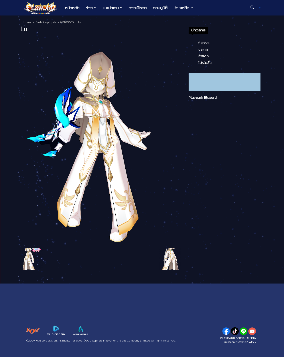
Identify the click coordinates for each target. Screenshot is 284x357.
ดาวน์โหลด (138, 8)
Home (27, 22)
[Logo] (43, 8)
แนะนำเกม (112, 8)
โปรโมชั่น (205, 62)
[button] (253, 8)
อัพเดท (203, 56)
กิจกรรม (204, 42)
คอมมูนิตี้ (160, 8)
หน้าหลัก (72, 8)
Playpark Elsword (203, 97)
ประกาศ (203, 49)
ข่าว (91, 8)
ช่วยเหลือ (183, 8)
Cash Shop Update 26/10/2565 (55, 22)
